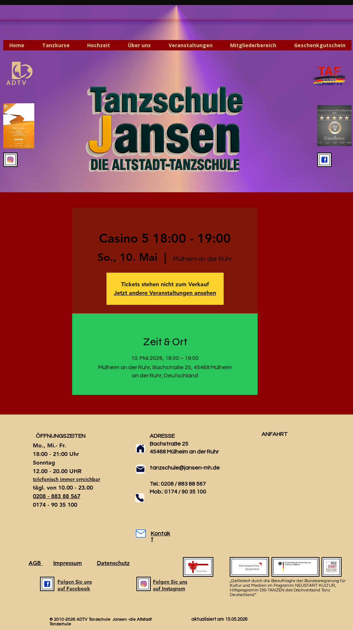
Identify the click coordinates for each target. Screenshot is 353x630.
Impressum (67, 563)
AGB (36, 563)
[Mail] (140, 469)
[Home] (140, 448)
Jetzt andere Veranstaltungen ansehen (165, 292)
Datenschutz (113, 563)
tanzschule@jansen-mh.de (185, 468)
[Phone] (139, 497)
